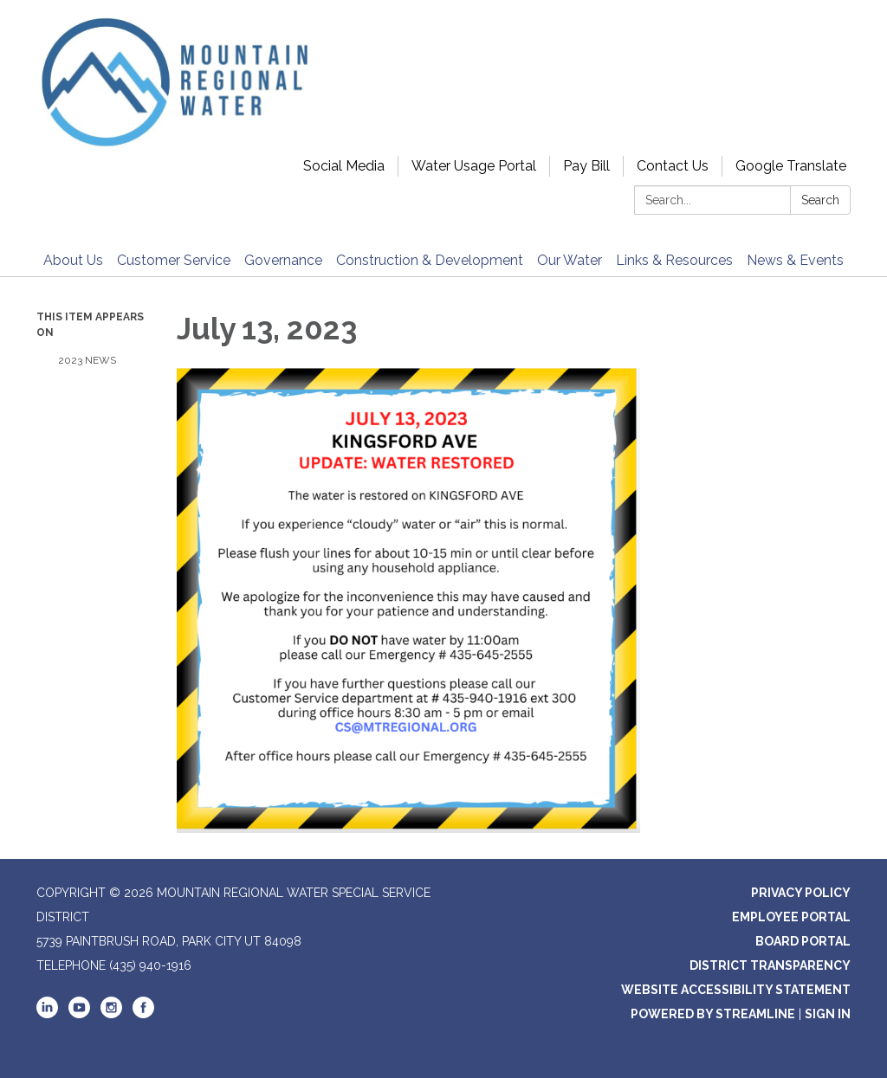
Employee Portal (791, 917)
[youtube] (79, 1014)
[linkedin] (47, 1014)
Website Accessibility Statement (736, 990)
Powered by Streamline (713, 1014)
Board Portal (803, 941)
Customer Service (173, 260)
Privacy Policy (801, 893)
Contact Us (673, 166)
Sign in (828, 1014)
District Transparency (770, 965)
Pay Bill (586, 166)
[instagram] (111, 1014)
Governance (283, 260)
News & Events (795, 260)
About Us (73, 260)
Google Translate (790, 166)
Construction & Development (429, 260)
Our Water (569, 260)
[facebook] (143, 1014)
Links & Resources (674, 260)
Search (820, 200)
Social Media (344, 166)
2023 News (87, 360)
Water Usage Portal (473, 166)
